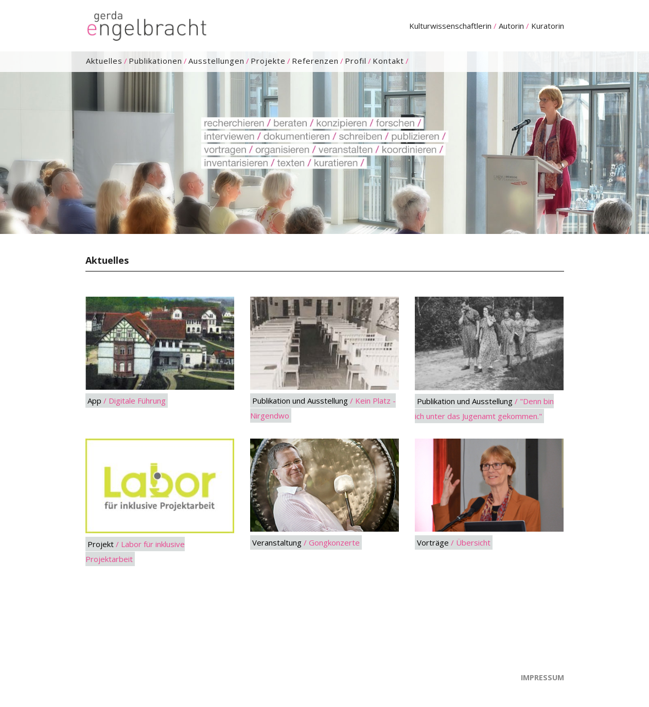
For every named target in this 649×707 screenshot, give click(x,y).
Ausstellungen (216, 61)
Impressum (542, 677)
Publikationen (155, 61)
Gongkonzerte (334, 542)
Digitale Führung (137, 400)
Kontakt (388, 61)
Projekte (268, 61)
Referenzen (315, 61)
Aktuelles (104, 61)
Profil (355, 61)
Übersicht (473, 542)
